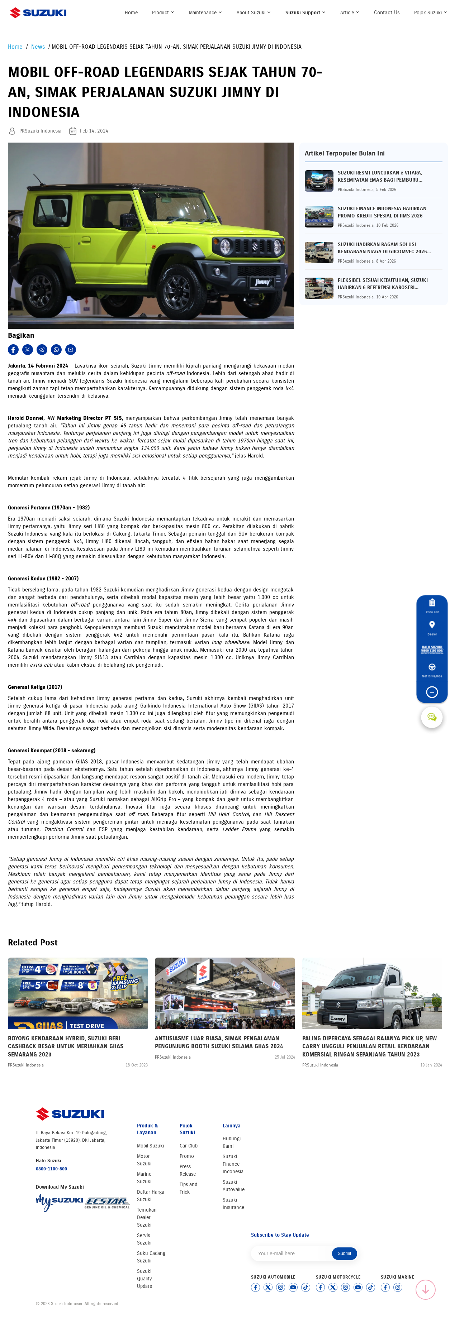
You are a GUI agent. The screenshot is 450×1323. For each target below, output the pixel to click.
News (37, 46)
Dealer (432, 628)
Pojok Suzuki (430, 13)
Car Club (189, 1146)
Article (350, 13)
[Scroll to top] (426, 1290)
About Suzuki (254, 13)
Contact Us (387, 12)
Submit (344, 1253)
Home (131, 13)
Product (163, 13)
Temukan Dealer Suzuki (147, 1217)
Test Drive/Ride (432, 670)
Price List (432, 606)
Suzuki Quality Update (144, 1278)
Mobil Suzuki (150, 1146)
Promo (187, 1156)
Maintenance (205, 13)
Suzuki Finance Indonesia (233, 1164)
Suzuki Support (305, 13)
